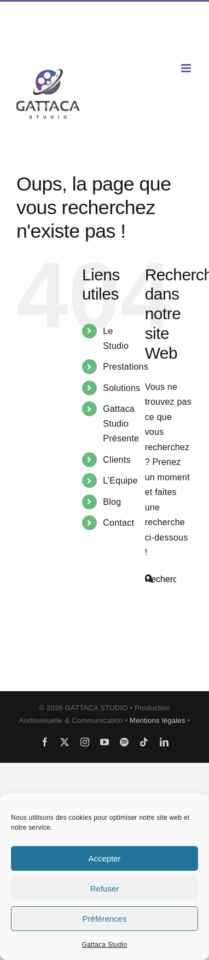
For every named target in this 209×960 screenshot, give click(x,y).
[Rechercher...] (169, 579)
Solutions (121, 388)
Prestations (125, 366)
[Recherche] (149, 579)
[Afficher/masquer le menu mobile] (187, 68)
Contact (118, 522)
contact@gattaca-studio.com (104, 42)
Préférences (105, 918)
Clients (117, 459)
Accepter (104, 858)
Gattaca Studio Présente (121, 423)
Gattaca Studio (104, 944)
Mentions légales (158, 720)
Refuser (104, 888)
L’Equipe (120, 480)
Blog (112, 502)
